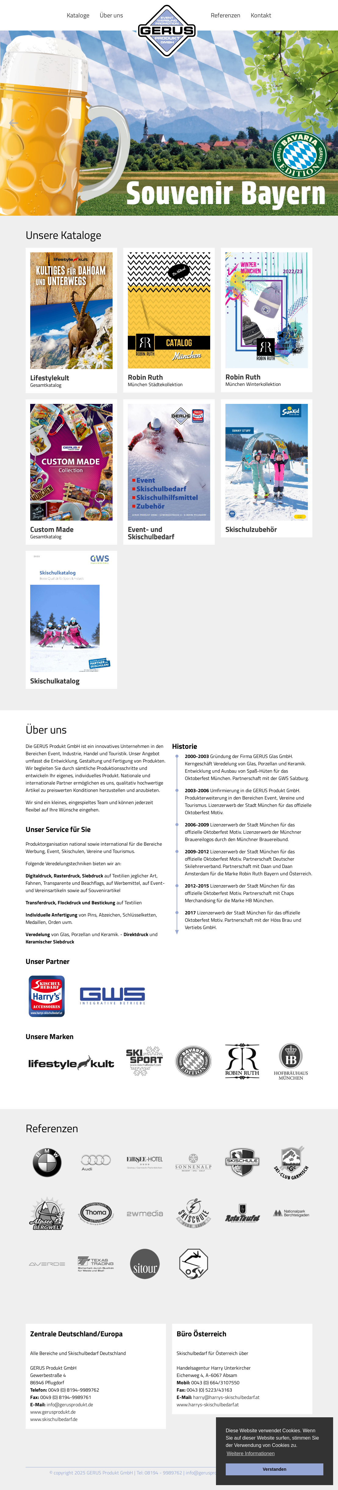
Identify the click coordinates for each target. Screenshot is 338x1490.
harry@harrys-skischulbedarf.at (226, 1397)
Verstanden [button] (274, 1469)
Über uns (111, 15)
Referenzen (225, 15)
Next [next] (324, 123)
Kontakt (261, 15)
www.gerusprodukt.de (53, 1411)
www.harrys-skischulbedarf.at (208, 1404)
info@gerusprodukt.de (70, 1404)
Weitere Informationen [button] (251, 1453)
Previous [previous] (13, 123)
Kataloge (78, 15)
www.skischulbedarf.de (53, 1419)
